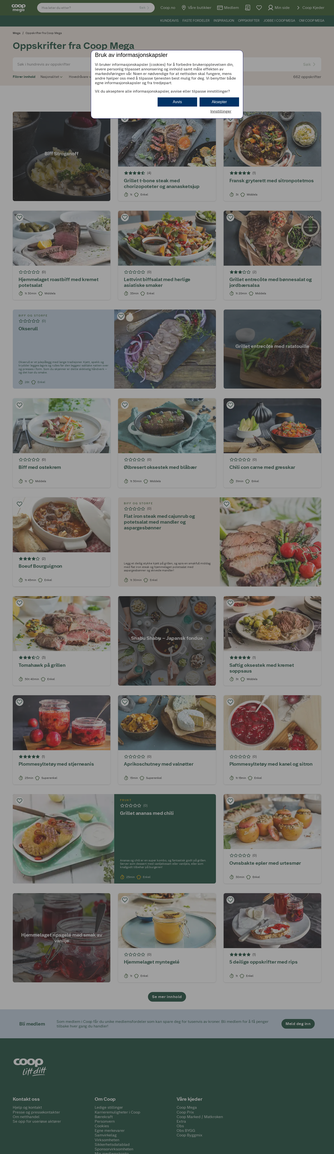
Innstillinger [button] (220, 111)
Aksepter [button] (219, 102)
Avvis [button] (177, 102)
